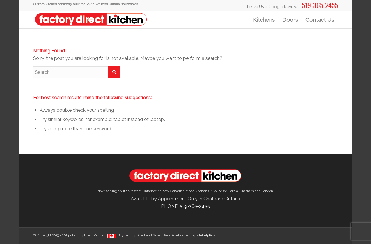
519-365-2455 (195, 206)
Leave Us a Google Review (272, 6)
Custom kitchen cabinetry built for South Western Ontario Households (85, 4)
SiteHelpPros (205, 235)
